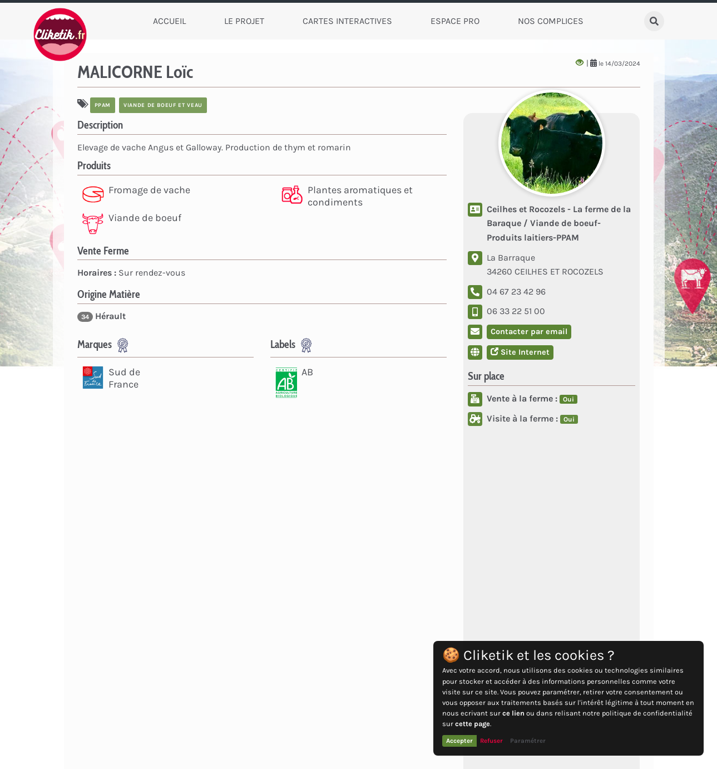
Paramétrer (528, 740)
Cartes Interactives (347, 21)
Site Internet (520, 352)
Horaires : (96, 272)
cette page (472, 723)
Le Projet (244, 21)
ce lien (513, 713)
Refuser (491, 740)
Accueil (169, 21)
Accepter (459, 740)
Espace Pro (455, 21)
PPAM (103, 105)
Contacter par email (529, 331)
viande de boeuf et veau (162, 105)
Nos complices (551, 21)
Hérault (101, 316)
